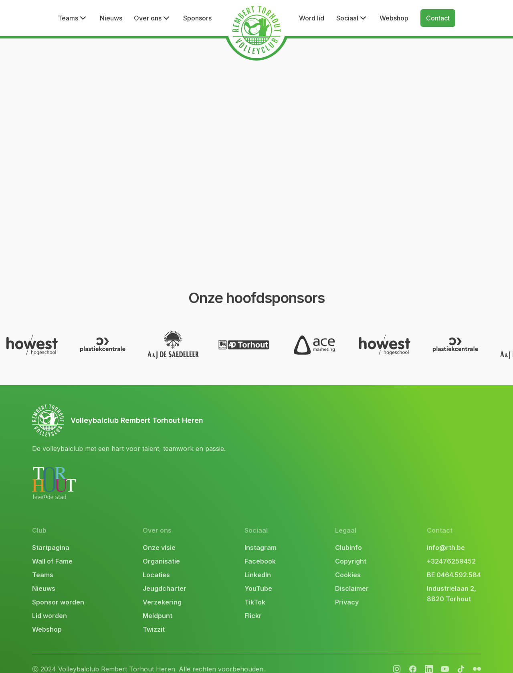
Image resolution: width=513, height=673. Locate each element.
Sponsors (197, 18)
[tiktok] (461, 658)
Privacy (347, 591)
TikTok (254, 591)
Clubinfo (348, 537)
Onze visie (159, 537)
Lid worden (49, 605)
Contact (438, 18)
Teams (42, 564)
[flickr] (429, 658)
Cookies (348, 564)
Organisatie (161, 550)
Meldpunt (157, 605)
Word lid (311, 18)
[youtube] (445, 658)
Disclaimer (352, 578)
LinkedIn (257, 564)
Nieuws (111, 18)
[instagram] (397, 658)
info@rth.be (446, 537)
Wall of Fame (52, 550)
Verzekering (162, 591)
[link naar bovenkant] (129, 410)
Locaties (156, 564)
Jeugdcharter (164, 578)
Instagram (260, 537)
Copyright (350, 550)
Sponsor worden (58, 591)
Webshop (394, 18)
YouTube (258, 578)
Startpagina (50, 537)
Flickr (253, 605)
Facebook (260, 550)
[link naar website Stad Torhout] (54, 472)
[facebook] (413, 658)
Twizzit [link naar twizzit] (154, 618)
